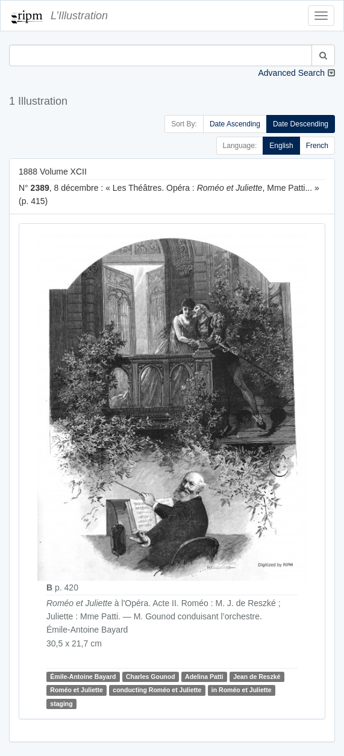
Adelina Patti (204, 676)
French (317, 145)
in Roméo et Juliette (241, 689)
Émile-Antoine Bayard (83, 676)
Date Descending (300, 124)
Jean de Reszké (256, 676)
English (281, 145)
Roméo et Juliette (76, 689)
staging (61, 703)
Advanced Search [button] (291, 73)
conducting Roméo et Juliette (157, 689)
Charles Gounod (150, 676)
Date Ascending (235, 124)
